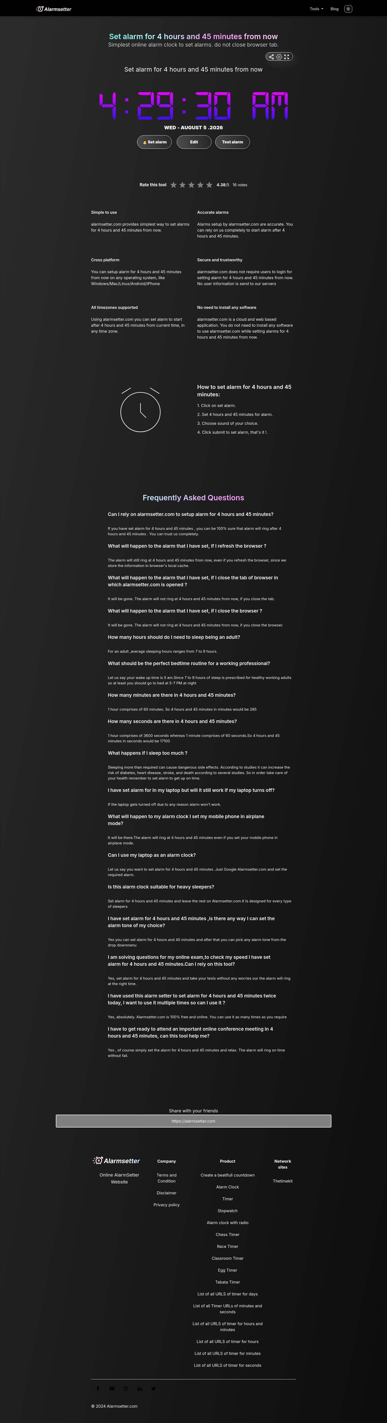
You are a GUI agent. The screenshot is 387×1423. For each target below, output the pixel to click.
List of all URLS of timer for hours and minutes (228, 1326)
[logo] (53, 9)
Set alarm (154, 142)
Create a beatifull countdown (228, 1175)
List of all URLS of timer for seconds (227, 1365)
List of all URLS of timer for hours (228, 1341)
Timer (227, 1198)
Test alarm (232, 141)
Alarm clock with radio (227, 1222)
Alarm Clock (227, 1186)
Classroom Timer (228, 1258)
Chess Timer (227, 1234)
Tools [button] (315, 8)
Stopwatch (228, 1210)
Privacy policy (167, 1204)
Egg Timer (227, 1270)
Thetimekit (282, 1181)
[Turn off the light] (348, 9)
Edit (194, 141)
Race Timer (227, 1246)
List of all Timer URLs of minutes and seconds (227, 1308)
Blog (335, 8)
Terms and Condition (166, 1178)
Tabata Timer (227, 1282)
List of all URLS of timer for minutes (228, 1353)
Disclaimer (166, 1192)
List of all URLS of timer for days (228, 1293)
